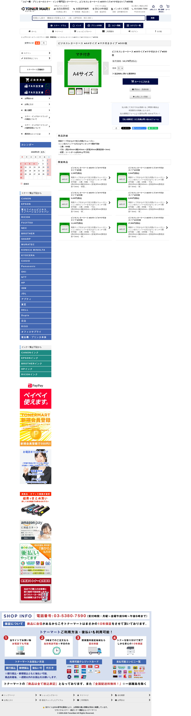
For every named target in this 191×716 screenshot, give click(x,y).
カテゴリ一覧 (134, 25)
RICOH (25, 217)
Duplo (25, 315)
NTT (24, 277)
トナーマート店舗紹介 (35, 69)
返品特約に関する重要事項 (124, 74)
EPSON (26, 204)
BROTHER (28, 233)
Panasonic (28, 266)
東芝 (23, 304)
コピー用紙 (114, 25)
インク (76, 25)
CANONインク (30, 352)
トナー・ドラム (58, 25)
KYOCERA (28, 255)
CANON (26, 198)
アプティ (26, 299)
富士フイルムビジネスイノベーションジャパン (35, 210)
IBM (23, 288)
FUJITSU (27, 222)
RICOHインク (29, 374)
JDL (24, 293)
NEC (24, 228)
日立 (23, 321)
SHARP (26, 239)
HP (23, 282)
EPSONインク (29, 358)
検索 (152, 18)
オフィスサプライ (31, 332)
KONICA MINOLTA (33, 250)
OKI (23, 271)
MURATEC (28, 244)
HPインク (27, 369)
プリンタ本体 (95, 25)
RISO (24, 326)
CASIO (25, 261)
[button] (158, 31)
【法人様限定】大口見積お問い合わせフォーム (140, 119)
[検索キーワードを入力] (88, 18)
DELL (25, 310)
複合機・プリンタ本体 (34, 337)
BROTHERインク (31, 363)
